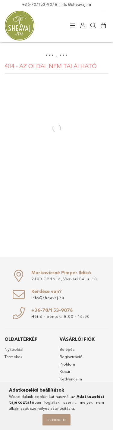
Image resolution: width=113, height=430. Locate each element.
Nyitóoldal (14, 349)
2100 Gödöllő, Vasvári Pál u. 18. (64, 278)
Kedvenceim (71, 378)
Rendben (56, 420)
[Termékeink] (72, 26)
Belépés (67, 349)
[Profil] (83, 26)
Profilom (67, 364)
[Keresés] (93, 26)
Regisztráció (71, 356)
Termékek (14, 356)
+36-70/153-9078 (40, 4)
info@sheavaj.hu (76, 4)
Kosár (65, 371)
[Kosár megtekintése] (103, 26)
